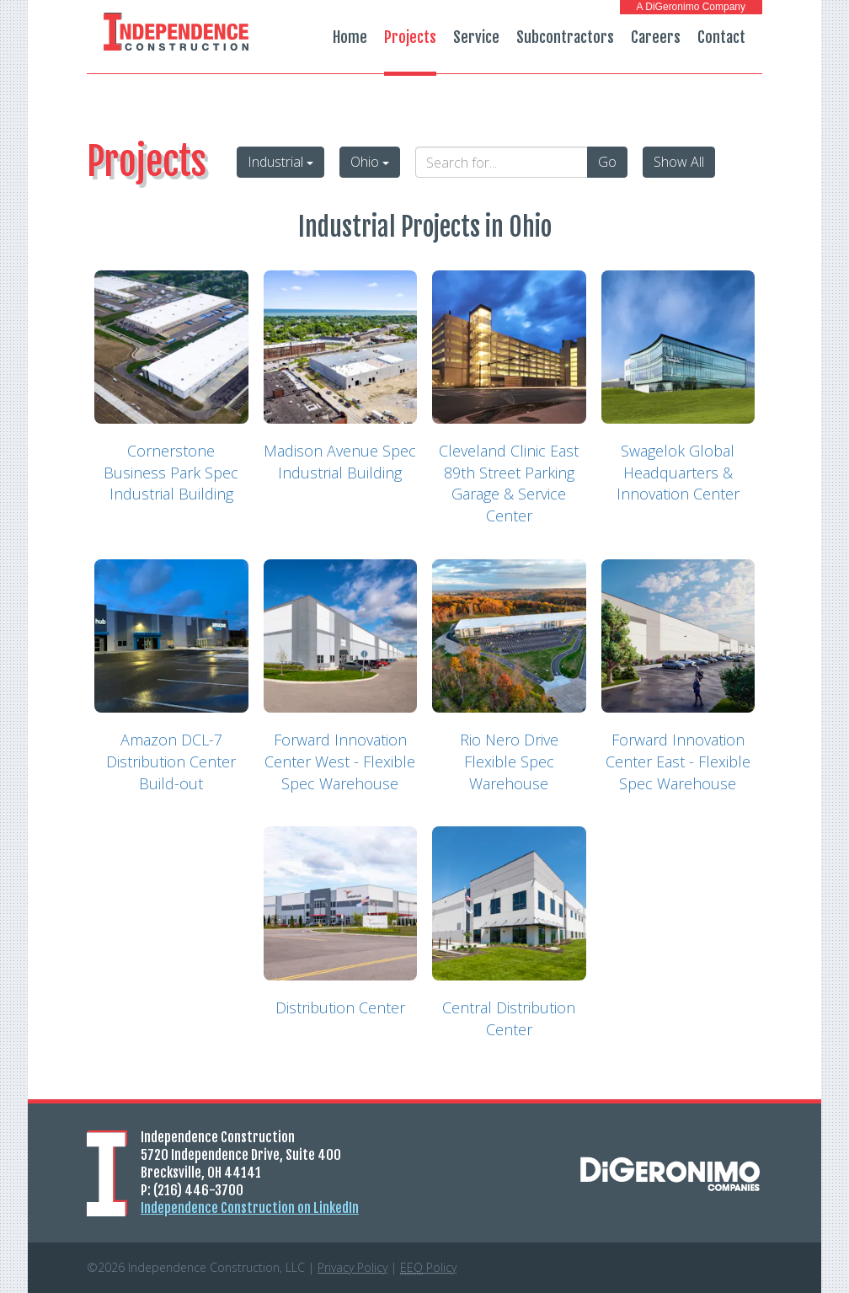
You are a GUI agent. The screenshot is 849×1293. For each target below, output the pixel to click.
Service (476, 37)
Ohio (369, 161)
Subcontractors (565, 37)
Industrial (280, 161)
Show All (679, 161)
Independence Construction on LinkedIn (250, 1207)
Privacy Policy (352, 1267)
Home (350, 37)
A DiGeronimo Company (691, 7)
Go (607, 161)
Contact (721, 37)
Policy (428, 1267)
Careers (656, 37)
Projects (410, 37)
